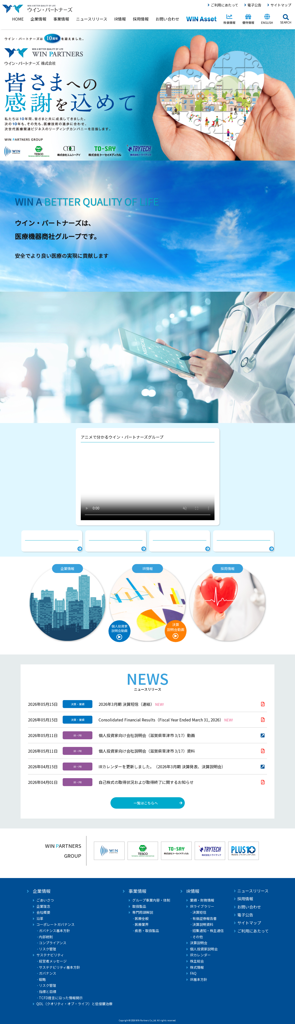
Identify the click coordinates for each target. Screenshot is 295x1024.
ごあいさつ (45, 900)
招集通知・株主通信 (208, 930)
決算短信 (199, 912)
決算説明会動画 (175, 627)
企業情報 (42, 891)
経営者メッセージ (53, 961)
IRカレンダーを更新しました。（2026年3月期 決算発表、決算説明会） (162, 766)
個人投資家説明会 (204, 949)
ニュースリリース (252, 890)
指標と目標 (47, 991)
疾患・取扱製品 (147, 930)
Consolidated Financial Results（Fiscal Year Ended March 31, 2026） (166, 720)
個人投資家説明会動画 (119, 628)
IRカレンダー (200, 955)
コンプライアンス (52, 942)
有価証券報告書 (204, 918)
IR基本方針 (198, 979)
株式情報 (197, 967)
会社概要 (43, 912)
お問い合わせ (249, 907)
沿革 (39, 918)
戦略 (42, 979)
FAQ (193, 973)
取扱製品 (139, 906)
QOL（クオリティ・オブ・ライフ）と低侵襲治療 (74, 1003)
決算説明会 (198, 942)
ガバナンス (47, 973)
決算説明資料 (202, 924)
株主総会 (197, 961)
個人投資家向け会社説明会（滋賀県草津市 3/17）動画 (147, 735)
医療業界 (142, 924)
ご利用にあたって (224, 5)
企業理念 (43, 906)
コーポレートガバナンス (55, 924)
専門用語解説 (142, 912)
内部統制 (46, 937)
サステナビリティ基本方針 (59, 967)
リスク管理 (47, 949)
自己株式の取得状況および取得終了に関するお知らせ (146, 782)
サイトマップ (280, 5)
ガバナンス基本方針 (54, 930)
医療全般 (142, 918)
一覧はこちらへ (146, 802)
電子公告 (254, 5)
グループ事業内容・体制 (151, 900)
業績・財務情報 (202, 900)
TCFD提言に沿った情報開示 (61, 998)
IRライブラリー (202, 906)
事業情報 (137, 891)
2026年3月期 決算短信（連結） (131, 704)
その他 (197, 937)
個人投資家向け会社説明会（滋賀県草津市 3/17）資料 (147, 751)
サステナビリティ (50, 955)
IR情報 (192, 891)
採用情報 (245, 898)
